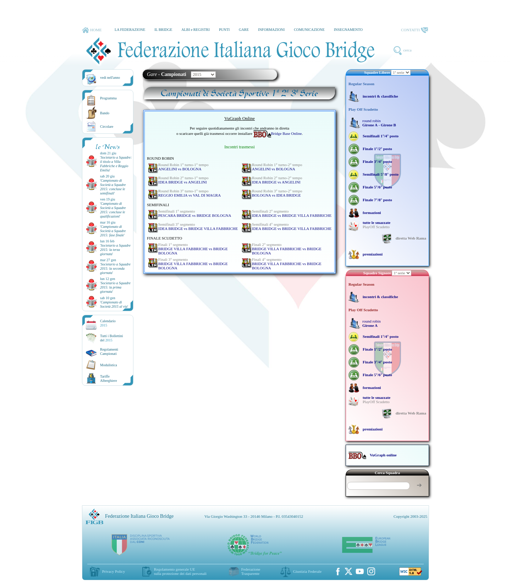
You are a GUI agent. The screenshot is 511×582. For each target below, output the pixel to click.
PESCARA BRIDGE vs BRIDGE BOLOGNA (194, 213)
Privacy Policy (113, 571)
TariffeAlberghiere (108, 378)
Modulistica (108, 365)
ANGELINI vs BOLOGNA (183, 167)
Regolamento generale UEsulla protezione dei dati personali (180, 571)
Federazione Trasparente (250, 571)
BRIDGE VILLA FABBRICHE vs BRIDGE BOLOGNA (193, 248)
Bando (104, 113)
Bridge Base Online (277, 133)
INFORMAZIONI (271, 30)
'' (116, 163)
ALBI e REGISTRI (195, 30)
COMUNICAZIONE (309, 30)
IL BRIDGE (163, 30)
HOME (91, 30)
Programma (108, 98)
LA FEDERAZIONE (130, 30)
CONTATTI (414, 30)
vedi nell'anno (110, 77)
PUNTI (224, 30)
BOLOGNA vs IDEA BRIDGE (277, 193)
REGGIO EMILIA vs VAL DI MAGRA (189, 193)
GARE (244, 30)
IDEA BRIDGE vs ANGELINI (183, 180)
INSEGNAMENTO (348, 30)
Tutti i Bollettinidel (111, 338)
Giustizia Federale (307, 571)
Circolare (106, 126)
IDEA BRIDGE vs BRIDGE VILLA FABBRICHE (291, 213)
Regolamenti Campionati (109, 351)
